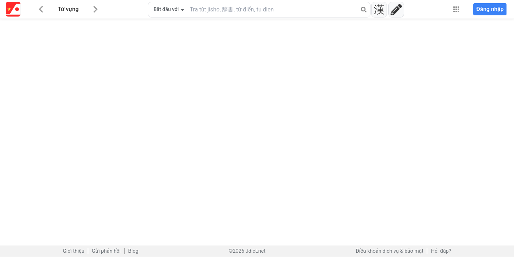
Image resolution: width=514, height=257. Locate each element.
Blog (133, 251)
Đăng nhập (490, 9)
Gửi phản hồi (106, 251)
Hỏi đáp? (441, 251)
